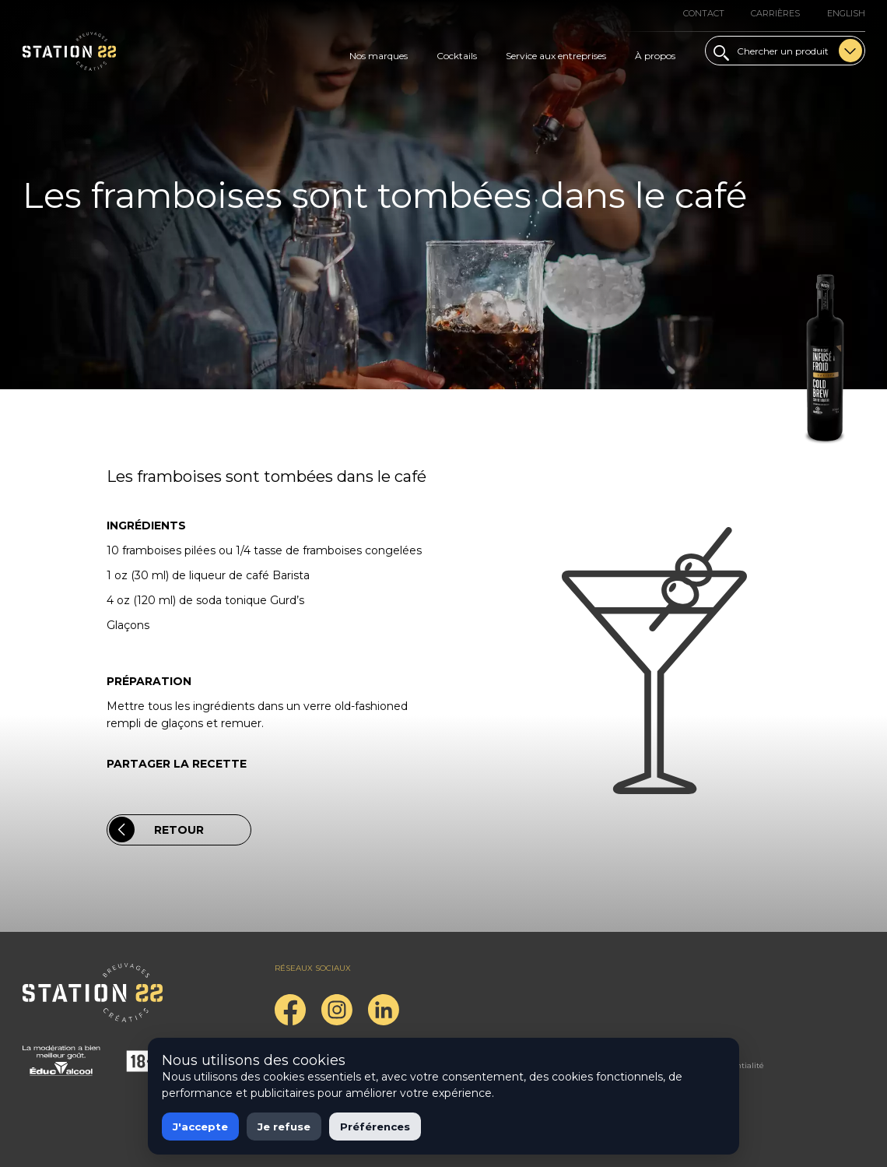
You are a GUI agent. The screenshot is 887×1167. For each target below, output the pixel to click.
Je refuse (284, 1126)
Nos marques (378, 56)
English (846, 13)
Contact (703, 13)
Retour (156, 829)
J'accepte (200, 1126)
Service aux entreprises (556, 56)
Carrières (775, 13)
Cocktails (456, 56)
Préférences (375, 1126)
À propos (655, 56)
